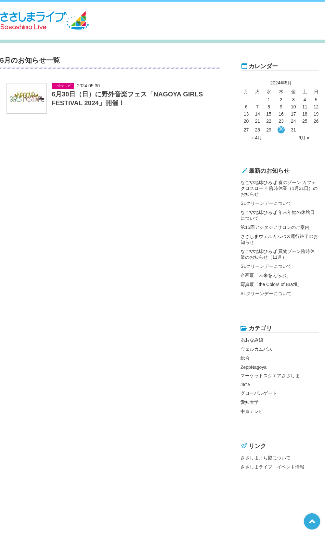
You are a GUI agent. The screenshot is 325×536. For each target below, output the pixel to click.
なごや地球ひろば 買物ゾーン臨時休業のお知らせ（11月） (277, 254)
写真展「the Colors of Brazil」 (271, 284)
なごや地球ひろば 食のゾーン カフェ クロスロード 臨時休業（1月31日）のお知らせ (279, 188)
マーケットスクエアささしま (270, 375)
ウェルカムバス (256, 349)
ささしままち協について (265, 457)
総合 (245, 358)
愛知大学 (249, 402)
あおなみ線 (251, 340)
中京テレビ (251, 411)
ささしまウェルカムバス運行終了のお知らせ (279, 239)
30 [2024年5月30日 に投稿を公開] (281, 128)
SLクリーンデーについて (266, 203)
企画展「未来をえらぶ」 (265, 275)
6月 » (303, 137)
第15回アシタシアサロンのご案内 (274, 227)
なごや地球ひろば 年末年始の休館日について (277, 215)
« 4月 (256, 137)
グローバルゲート (258, 393)
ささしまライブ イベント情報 (272, 466)
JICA (245, 384)
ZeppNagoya (253, 367)
